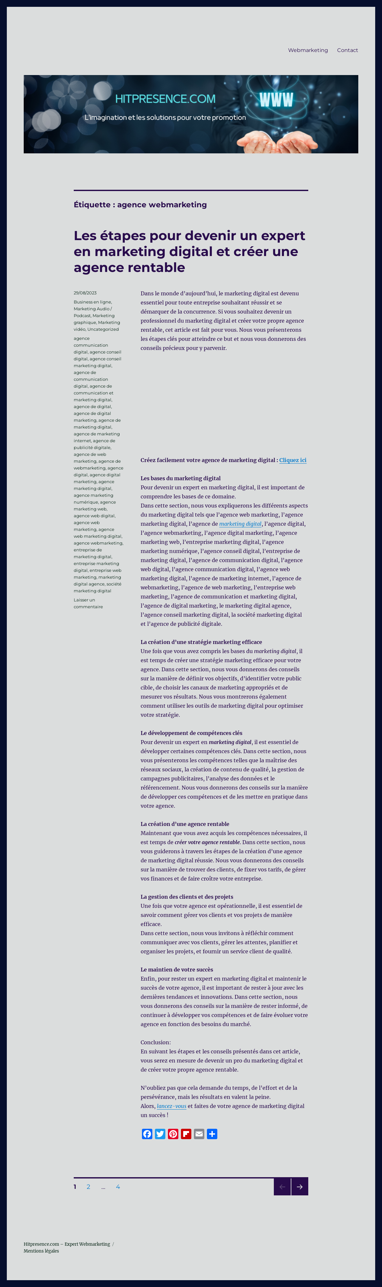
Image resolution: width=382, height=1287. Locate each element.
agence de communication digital (91, 379)
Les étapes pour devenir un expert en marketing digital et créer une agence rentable (189, 251)
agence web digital (94, 515)
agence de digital (92, 406)
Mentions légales (41, 1251)
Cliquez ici (293, 460)
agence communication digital (91, 345)
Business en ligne (92, 301)
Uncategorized (103, 329)
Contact (347, 50)
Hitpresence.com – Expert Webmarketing (67, 1244)
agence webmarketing (98, 543)
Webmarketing (308, 50)
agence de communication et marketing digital (93, 392)
